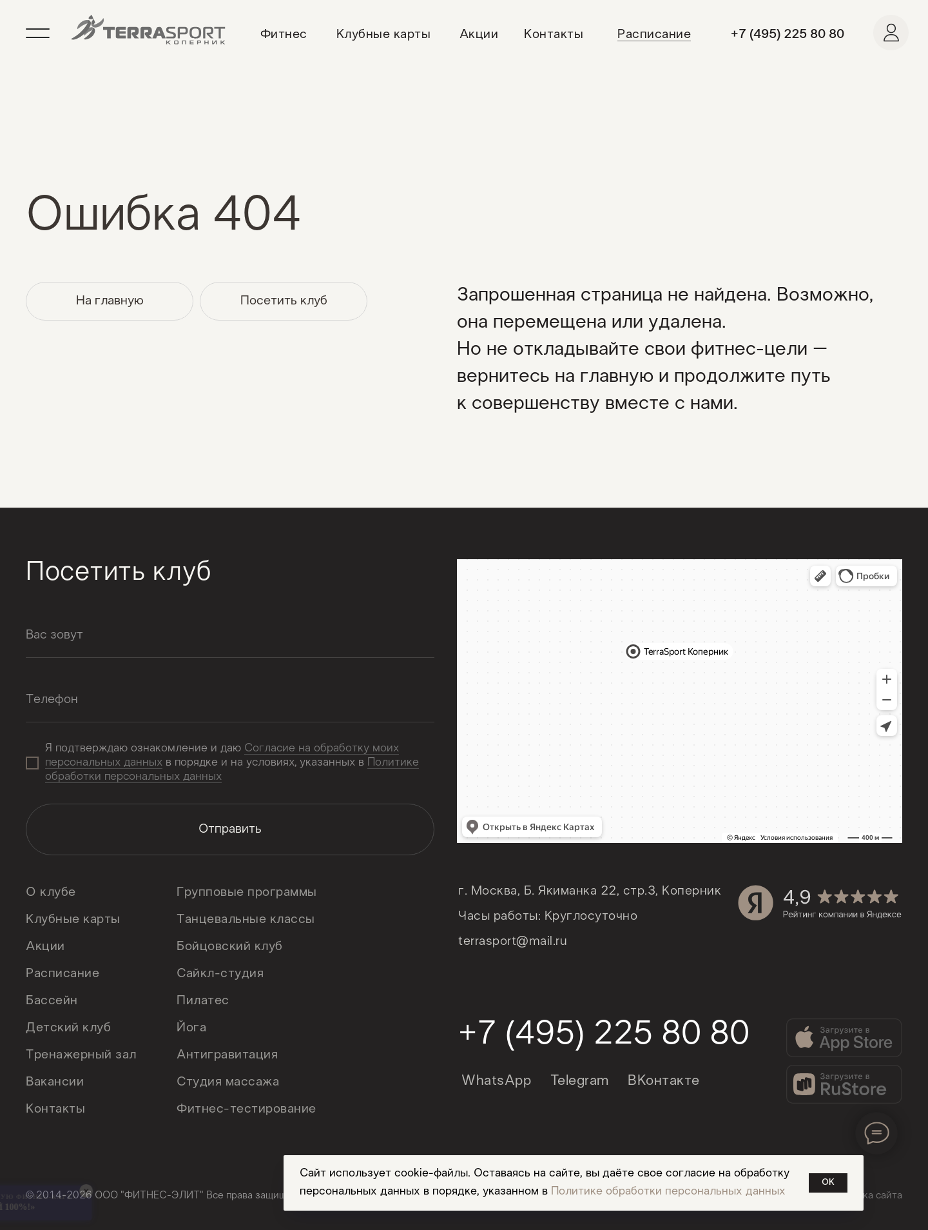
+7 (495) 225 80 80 (787, 34)
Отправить (230, 829)
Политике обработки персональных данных (668, 1191)
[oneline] (230, 699)
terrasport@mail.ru (512, 941)
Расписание (654, 35)
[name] (230, 635)
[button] (43, 32)
